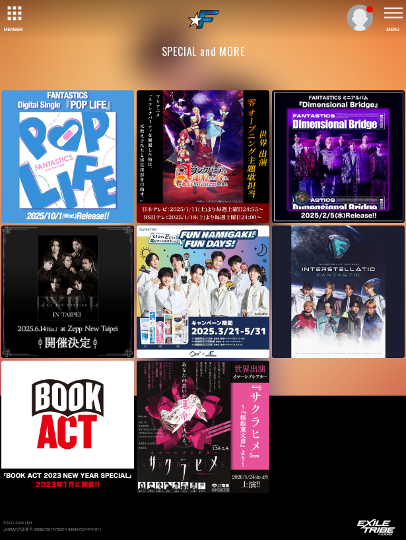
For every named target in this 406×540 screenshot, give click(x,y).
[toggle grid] (13, 13)
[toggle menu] (393, 13)
